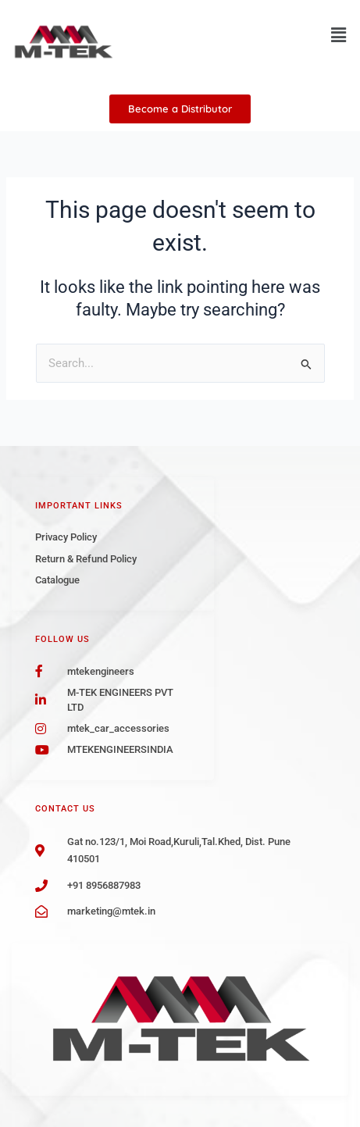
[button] (339, 35)
